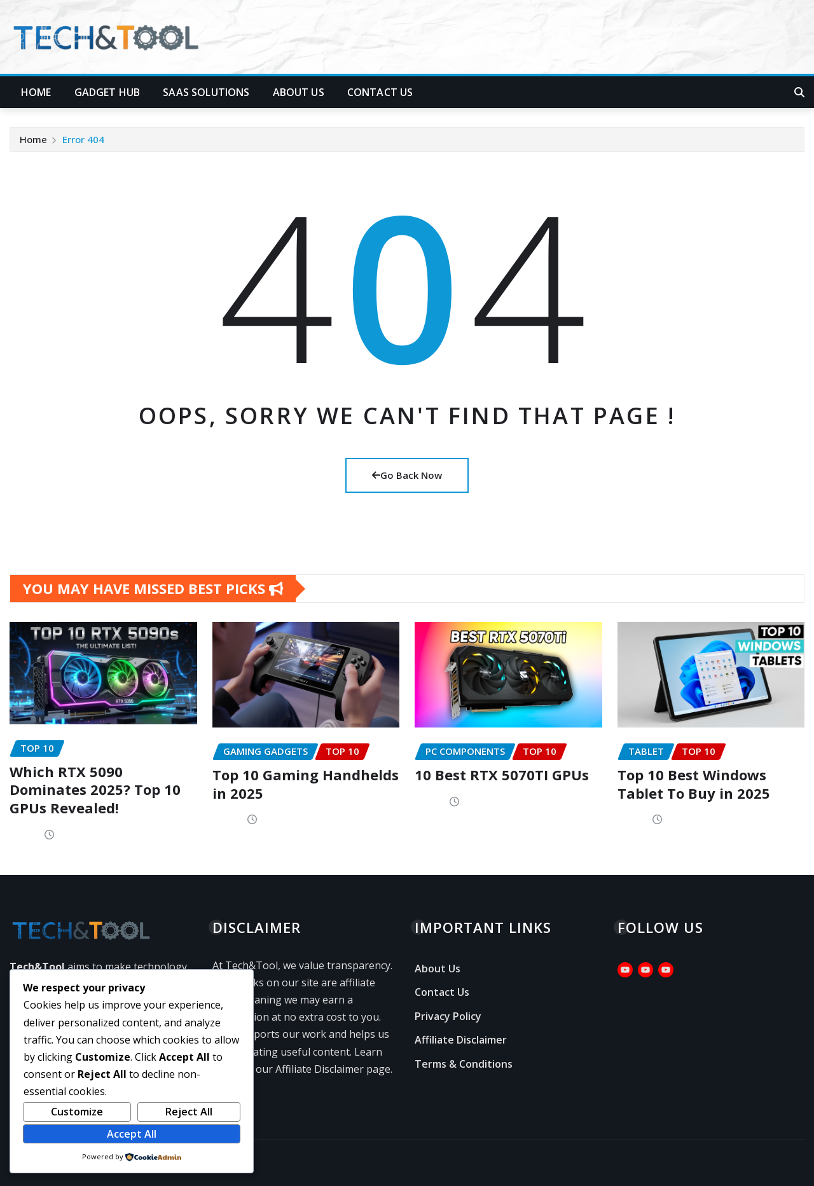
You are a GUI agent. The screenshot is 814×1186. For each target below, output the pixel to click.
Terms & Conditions (464, 1064)
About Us (298, 92)
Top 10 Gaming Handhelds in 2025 (305, 784)
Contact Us (380, 92)
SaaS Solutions (206, 92)
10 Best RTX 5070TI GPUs (502, 774)
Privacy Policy (448, 1016)
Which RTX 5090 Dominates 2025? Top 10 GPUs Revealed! (95, 789)
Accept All (131, 1134)
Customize (77, 1112)
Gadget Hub (107, 92)
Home (36, 92)
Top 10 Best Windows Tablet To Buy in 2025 (693, 784)
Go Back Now (407, 475)
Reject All (188, 1112)
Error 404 (83, 139)
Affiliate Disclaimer (461, 1040)
